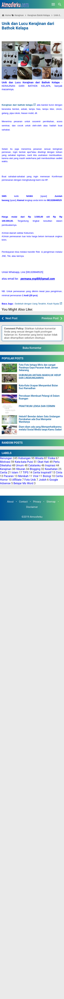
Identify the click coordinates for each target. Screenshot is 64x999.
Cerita (3, 472)
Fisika (51, 458)
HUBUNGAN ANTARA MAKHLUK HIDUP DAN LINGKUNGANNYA (40, 376)
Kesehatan (51, 469)
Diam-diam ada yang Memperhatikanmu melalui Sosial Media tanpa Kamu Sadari (40, 428)
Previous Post (50, 318)
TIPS (26, 472)
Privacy (37, 501)
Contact (23, 501)
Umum (20, 465)
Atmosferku (36, 516)
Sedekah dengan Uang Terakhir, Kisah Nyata (37, 303)
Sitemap (50, 501)
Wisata (39, 458)
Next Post (11, 318)
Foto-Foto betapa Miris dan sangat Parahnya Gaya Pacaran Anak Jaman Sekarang (38, 368)
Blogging (35, 469)
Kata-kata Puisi (24, 461)
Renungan (6, 458)
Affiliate (17, 479)
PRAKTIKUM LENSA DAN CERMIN (37, 406)
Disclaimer (32, 507)
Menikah (23, 476)
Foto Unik (30, 479)
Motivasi (5, 461)
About (10, 501)
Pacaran (9, 476)
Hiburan (20, 469)
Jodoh (42, 479)
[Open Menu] (53, 4)
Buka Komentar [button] (32, 348)
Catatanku (34, 465)
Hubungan (24, 458)
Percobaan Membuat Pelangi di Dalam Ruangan (39, 397)
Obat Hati (43, 461)
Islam (15, 472)
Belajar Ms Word (23, 483)
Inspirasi (50, 465)
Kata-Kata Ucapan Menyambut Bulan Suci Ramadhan (38, 386)
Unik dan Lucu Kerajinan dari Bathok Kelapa (28, 25)
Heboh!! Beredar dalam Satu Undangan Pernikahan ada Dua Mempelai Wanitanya (39, 419)
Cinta (59, 472)
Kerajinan (5, 469)
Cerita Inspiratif (42, 472)
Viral (35, 476)
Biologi (47, 476)
